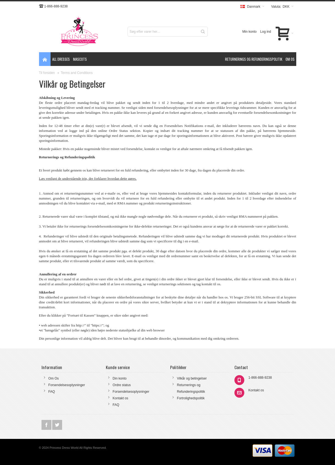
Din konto (120, 378)
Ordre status (122, 385)
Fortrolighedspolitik (191, 398)
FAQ (51, 392)
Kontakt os (120, 398)
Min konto (249, 32)
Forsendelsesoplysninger (66, 385)
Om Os (53, 378)
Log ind (265, 32)
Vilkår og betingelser (192, 378)
